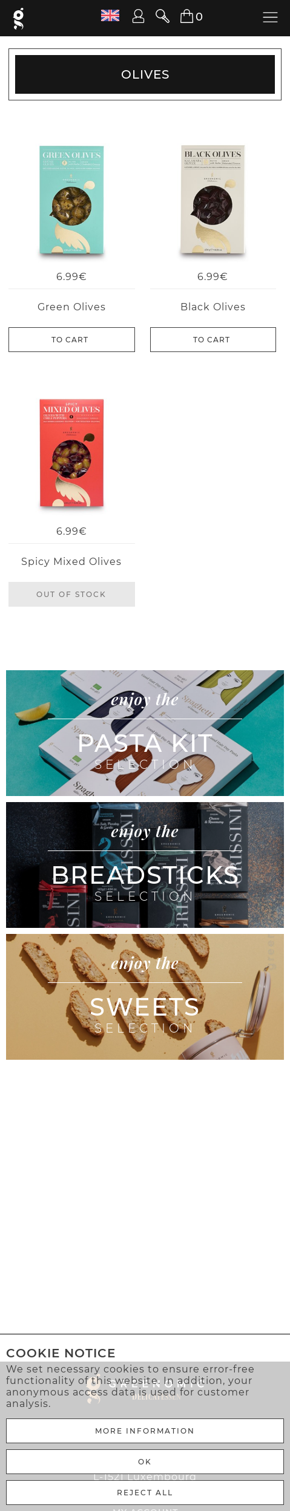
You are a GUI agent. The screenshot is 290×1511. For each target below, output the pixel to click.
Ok (145, 1461)
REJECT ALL (145, 1492)
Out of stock (71, 594)
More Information (145, 1430)
